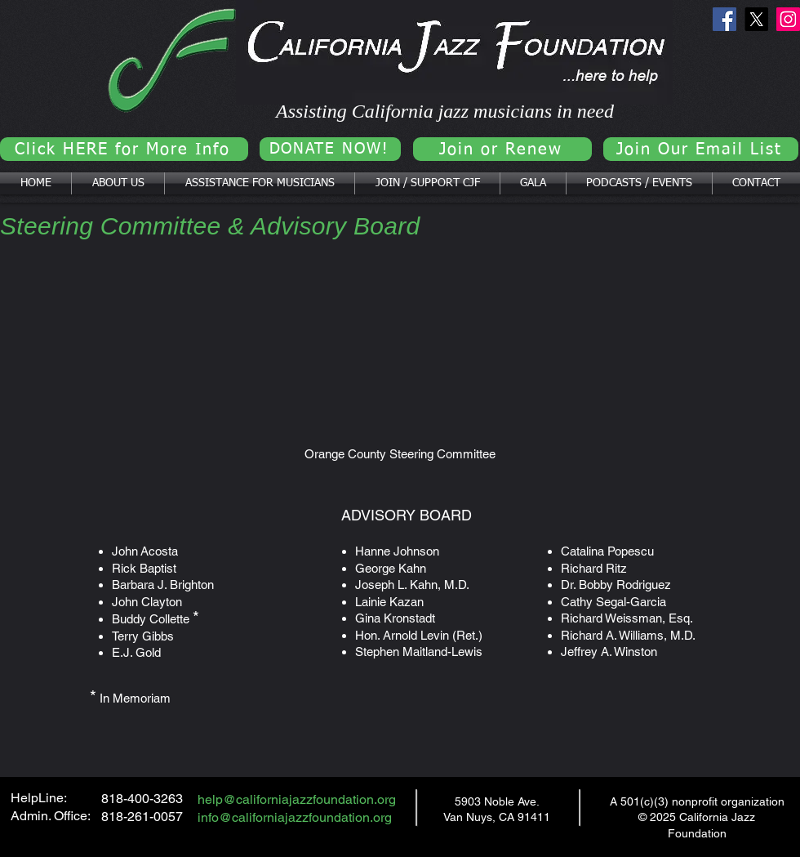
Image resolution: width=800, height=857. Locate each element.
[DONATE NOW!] (330, 149)
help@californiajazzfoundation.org (297, 799)
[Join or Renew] (502, 149)
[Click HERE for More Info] (124, 149)
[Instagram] (788, 19)
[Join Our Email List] (700, 149)
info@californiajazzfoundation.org (295, 817)
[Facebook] (724, 19)
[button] (118, 183)
